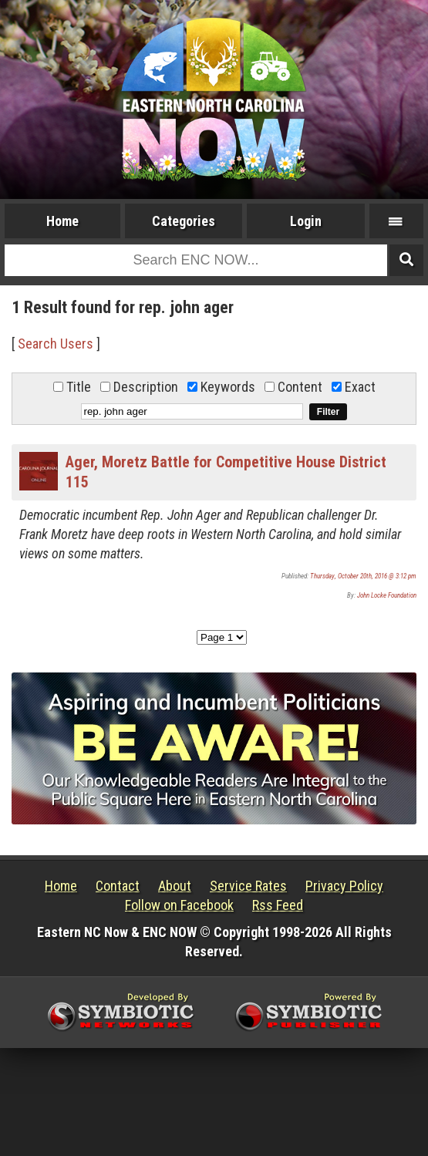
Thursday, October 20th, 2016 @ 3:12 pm (363, 576)
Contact (118, 886)
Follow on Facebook (179, 905)
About (174, 886)
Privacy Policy (344, 886)
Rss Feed (277, 905)
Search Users (55, 343)
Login (306, 221)
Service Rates (248, 886)
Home (62, 221)
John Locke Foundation (386, 595)
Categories (183, 221)
